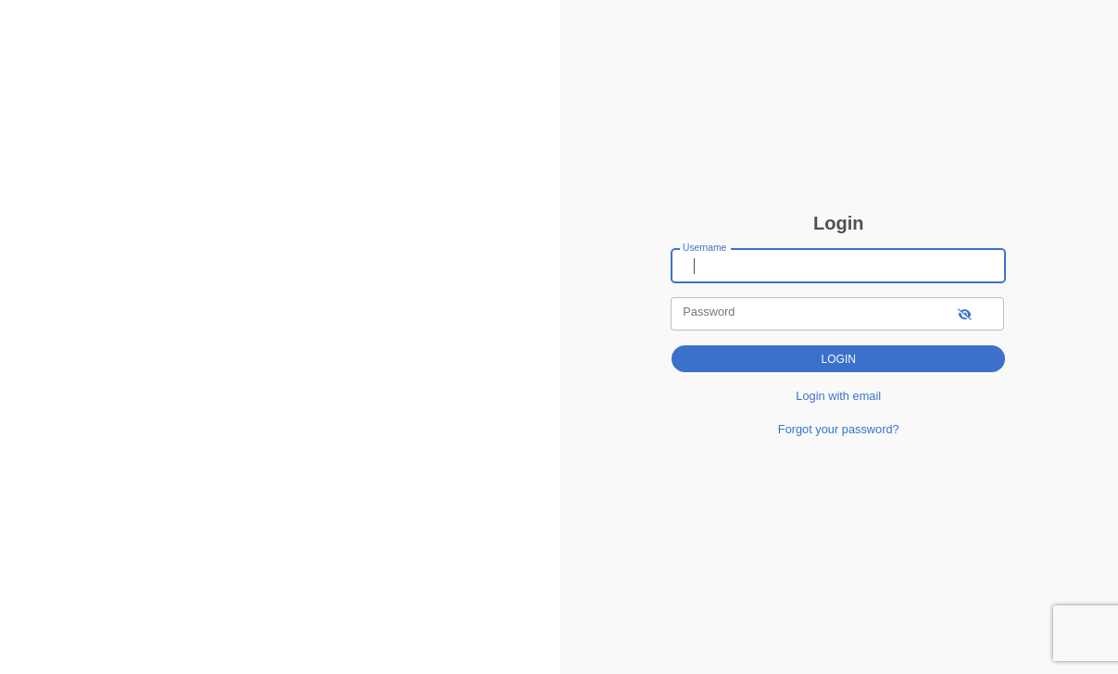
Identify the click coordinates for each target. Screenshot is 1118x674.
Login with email (838, 396)
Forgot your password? (838, 429)
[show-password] (965, 313)
